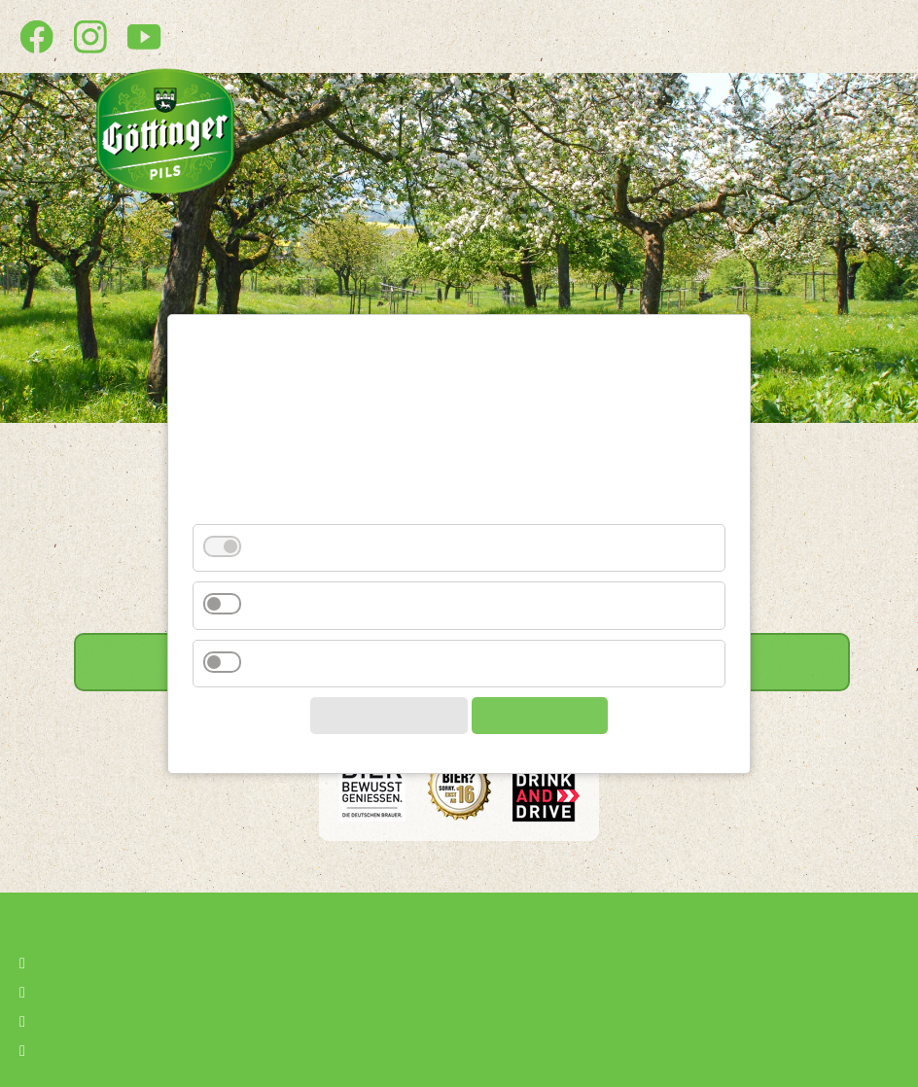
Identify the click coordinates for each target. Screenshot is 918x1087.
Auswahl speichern (383, 725)
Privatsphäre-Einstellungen (142, 1048)
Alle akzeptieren (544, 725)
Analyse (280, 673)
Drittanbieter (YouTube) (337, 614)
